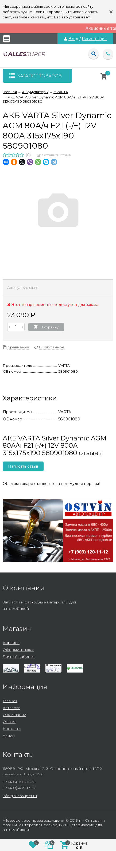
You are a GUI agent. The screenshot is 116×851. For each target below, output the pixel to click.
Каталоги (11, 707)
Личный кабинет (19, 656)
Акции (9, 735)
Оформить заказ (18, 649)
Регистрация (94, 39)
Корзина (11, 642)
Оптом (9, 721)
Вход (73, 39)
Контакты (12, 728)
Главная (10, 700)
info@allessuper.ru (20, 795)
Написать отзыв (23, 466)
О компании (14, 714)
